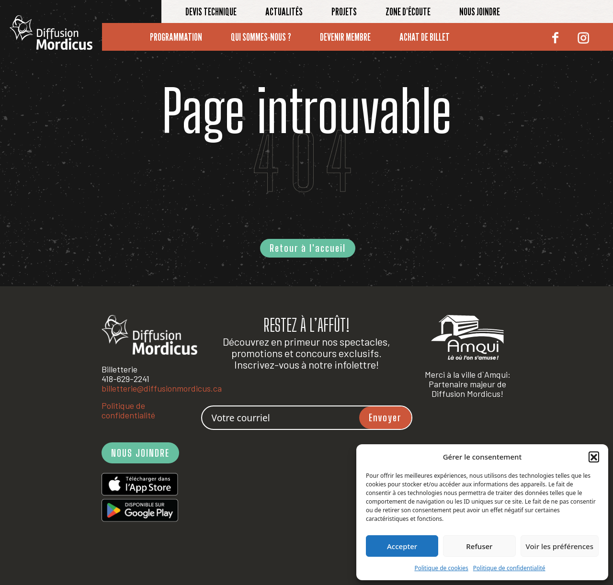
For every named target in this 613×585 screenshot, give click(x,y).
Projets (344, 11)
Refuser (479, 546)
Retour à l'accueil (308, 248)
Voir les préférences (559, 546)
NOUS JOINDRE (140, 453)
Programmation (176, 37)
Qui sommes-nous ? (261, 37)
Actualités (284, 11)
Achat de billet (424, 37)
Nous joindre (479, 11)
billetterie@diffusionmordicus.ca (162, 388)
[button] (594, 456)
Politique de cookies (441, 568)
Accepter (402, 546)
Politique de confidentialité (509, 568)
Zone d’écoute (408, 11)
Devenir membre (345, 37)
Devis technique (211, 11)
